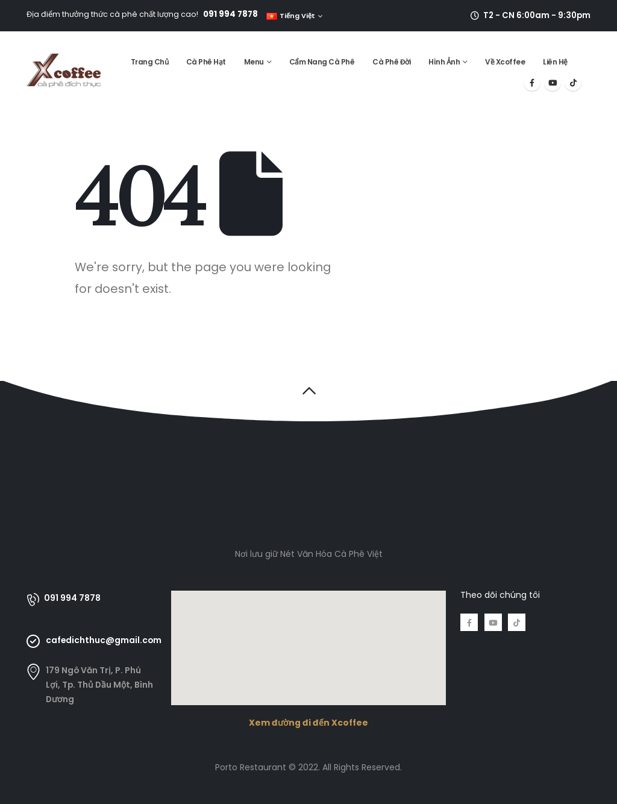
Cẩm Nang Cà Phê (322, 62)
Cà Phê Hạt (206, 62)
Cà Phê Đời (391, 62)
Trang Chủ (150, 62)
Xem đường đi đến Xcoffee (308, 723)
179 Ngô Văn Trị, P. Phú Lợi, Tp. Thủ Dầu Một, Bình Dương (99, 684)
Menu (254, 62)
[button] (309, 390)
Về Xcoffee (505, 62)
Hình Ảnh (444, 62)
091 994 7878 (230, 14)
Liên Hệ (555, 62)
